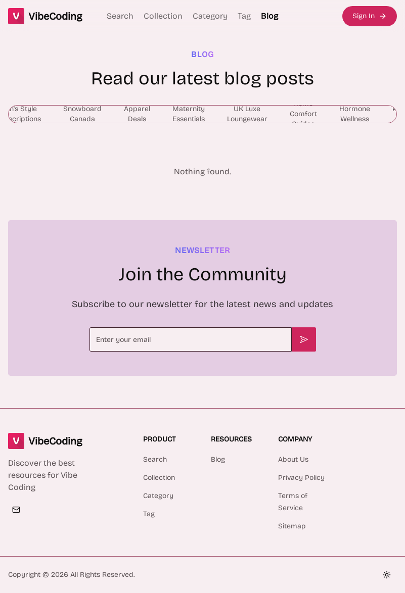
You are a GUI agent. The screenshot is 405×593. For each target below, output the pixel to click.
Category (210, 16)
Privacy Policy (301, 477)
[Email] (16, 510)
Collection (163, 16)
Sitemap (292, 526)
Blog (269, 16)
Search (120, 16)
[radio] (82, 114)
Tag (244, 16)
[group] (202, 114)
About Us (293, 459)
